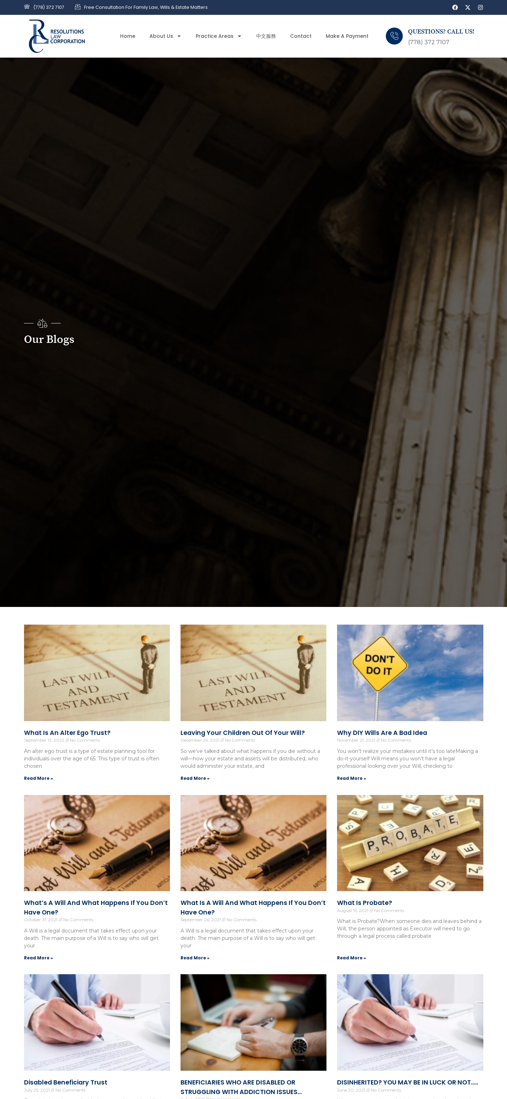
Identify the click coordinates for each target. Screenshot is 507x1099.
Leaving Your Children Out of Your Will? (243, 733)
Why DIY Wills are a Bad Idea (382, 733)
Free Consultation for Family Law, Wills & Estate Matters (146, 7)
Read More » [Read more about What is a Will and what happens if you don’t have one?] (195, 958)
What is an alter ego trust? (67, 733)
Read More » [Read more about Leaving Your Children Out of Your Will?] (195, 778)
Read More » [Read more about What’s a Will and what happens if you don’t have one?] (38, 958)
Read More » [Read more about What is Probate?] (351, 958)
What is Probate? (364, 903)
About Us (165, 36)
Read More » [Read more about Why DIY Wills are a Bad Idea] (351, 778)
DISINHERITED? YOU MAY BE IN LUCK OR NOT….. (407, 1082)
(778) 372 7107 (48, 7)
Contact (301, 36)
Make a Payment (347, 36)
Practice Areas (219, 36)
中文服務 (266, 36)
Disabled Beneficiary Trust (65, 1082)
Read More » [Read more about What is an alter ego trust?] (38, 778)
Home (127, 36)
